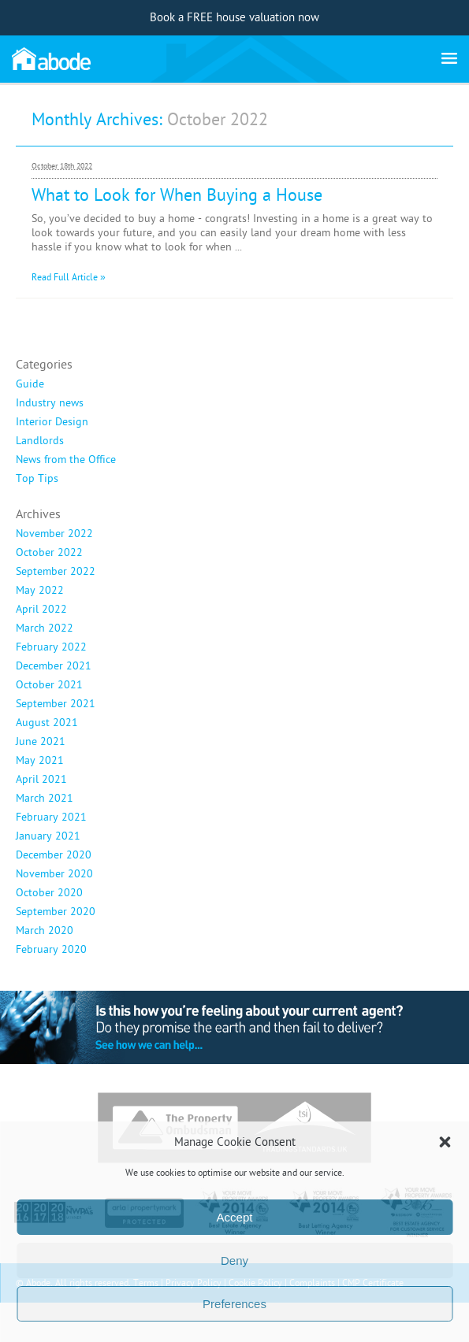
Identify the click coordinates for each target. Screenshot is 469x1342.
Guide (30, 384)
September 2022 (55, 571)
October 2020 (49, 893)
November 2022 (54, 533)
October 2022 (49, 552)
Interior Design (52, 422)
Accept (235, 1217)
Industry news (50, 403)
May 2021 (40, 760)
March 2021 (44, 798)
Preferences (234, 1303)
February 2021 (51, 817)
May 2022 (40, 590)
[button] (444, 1142)
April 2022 (41, 609)
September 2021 (55, 704)
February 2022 (51, 647)
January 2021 (48, 836)
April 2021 (41, 779)
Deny (234, 1260)
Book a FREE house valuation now (234, 17)
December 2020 (53, 855)
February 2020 (51, 949)
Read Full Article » (69, 277)
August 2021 (47, 722)
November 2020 (54, 874)
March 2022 (44, 628)
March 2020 (44, 930)
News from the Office (66, 459)
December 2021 (53, 666)
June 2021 (40, 741)
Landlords (40, 441)
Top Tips (37, 478)
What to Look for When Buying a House (177, 195)
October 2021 (49, 685)
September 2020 (55, 912)
